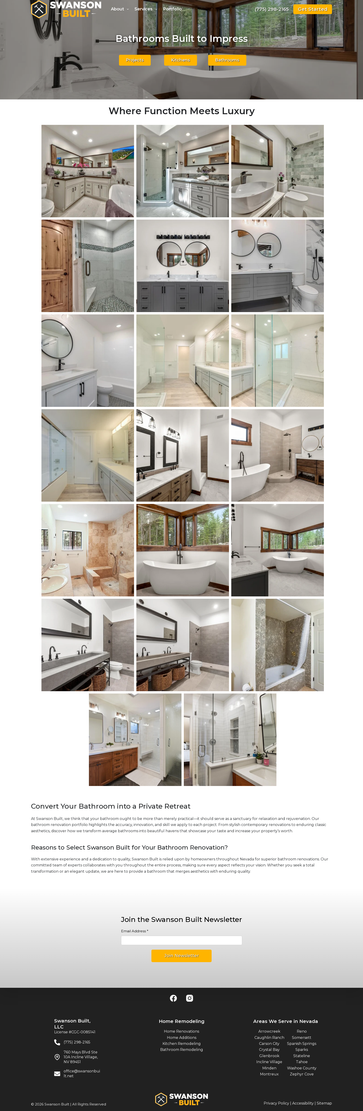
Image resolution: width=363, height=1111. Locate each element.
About (121, 9)
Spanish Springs (301, 1043)
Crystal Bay (269, 1049)
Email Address (134, 931)
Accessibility (303, 1103)
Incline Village (269, 1062)
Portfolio (172, 9)
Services (147, 9)
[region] (181, 395)
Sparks (301, 1049)
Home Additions (181, 1037)
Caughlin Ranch (269, 1037)
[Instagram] (189, 998)
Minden (269, 1068)
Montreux (269, 1074)
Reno (302, 1031)
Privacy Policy (276, 1103)
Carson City (269, 1043)
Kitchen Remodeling (182, 1043)
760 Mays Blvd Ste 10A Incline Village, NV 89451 (81, 1057)
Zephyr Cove (302, 1074)
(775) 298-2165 (272, 9)
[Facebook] (173, 998)
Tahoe (302, 1062)
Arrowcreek (269, 1031)
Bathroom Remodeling (181, 1049)
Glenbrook (269, 1056)
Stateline (301, 1056)
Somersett (301, 1037)
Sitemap (324, 1103)
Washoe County (301, 1068)
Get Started (312, 9)
